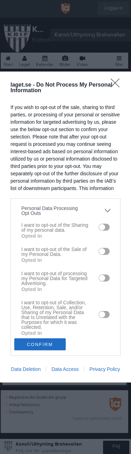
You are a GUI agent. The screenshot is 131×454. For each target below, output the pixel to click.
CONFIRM (40, 344)
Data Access (65, 369)
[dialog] (65, 227)
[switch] (104, 227)
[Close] (117, 85)
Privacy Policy (104, 369)
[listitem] (65, 211)
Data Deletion (26, 369)
